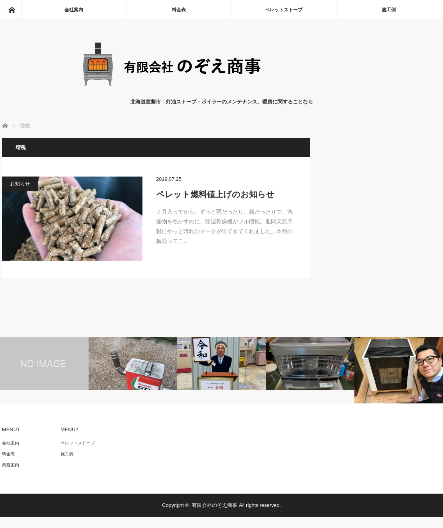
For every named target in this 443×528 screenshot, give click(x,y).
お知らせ (20, 184)
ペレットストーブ (283, 9)
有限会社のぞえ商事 (214, 505)
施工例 (389, 9)
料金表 (179, 9)
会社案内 (73, 9)
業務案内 (10, 464)
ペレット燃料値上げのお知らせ (215, 194)
